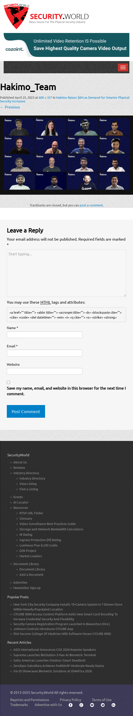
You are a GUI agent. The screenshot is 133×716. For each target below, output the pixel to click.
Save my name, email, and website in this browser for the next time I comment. (66, 390)
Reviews (19, 467)
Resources (20, 507)
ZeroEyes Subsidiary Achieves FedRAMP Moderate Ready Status (58, 665)
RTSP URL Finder (31, 513)
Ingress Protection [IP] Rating (40, 540)
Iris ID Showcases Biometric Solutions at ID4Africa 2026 (52, 671)
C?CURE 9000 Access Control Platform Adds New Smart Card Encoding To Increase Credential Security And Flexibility (65, 616)
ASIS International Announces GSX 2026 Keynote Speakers (54, 649)
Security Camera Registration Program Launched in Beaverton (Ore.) (61, 624)
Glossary (25, 518)
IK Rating (25, 534)
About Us (20, 462)
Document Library (26, 564)
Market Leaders (30, 556)
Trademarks (19, 704)
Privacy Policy (70, 699)
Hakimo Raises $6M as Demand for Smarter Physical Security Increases (65, 99)
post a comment (91, 205)
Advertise (20, 582)
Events (18, 497)
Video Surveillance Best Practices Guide (47, 524)
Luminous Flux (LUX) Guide (38, 545)
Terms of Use (102, 699)
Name (12, 327)
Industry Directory (26, 473)
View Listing (28, 483)
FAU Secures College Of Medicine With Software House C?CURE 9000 (62, 633)
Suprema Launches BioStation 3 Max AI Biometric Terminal (54, 655)
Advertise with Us (48, 704)
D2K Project (27, 550)
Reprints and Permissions (29, 699)
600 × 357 (45, 97)
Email (12, 346)
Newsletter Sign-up (27, 588)
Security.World (42, 692)
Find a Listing (28, 489)
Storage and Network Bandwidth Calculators (51, 529)
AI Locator (20, 502)
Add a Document (31, 574)
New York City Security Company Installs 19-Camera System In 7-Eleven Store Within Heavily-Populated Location (67, 606)
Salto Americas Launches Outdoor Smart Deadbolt (49, 660)
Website (13, 364)
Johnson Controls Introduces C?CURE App (43, 629)
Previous (10, 106)
